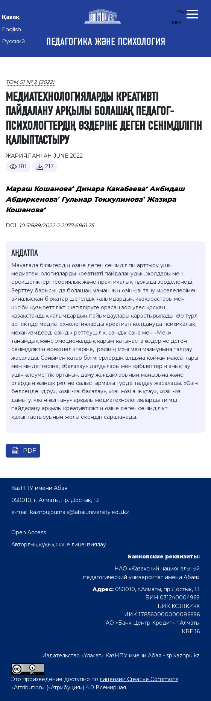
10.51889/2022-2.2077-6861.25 (56, 225)
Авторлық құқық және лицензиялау (58, 544)
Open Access (28, 532)
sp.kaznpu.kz (183, 655)
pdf (29, 450)
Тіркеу (180, 11)
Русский (13, 41)
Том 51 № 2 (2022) (30, 82)
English (11, 29)
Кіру (177, 22)
